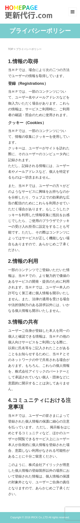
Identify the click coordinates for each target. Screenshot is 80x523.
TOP (10, 49)
